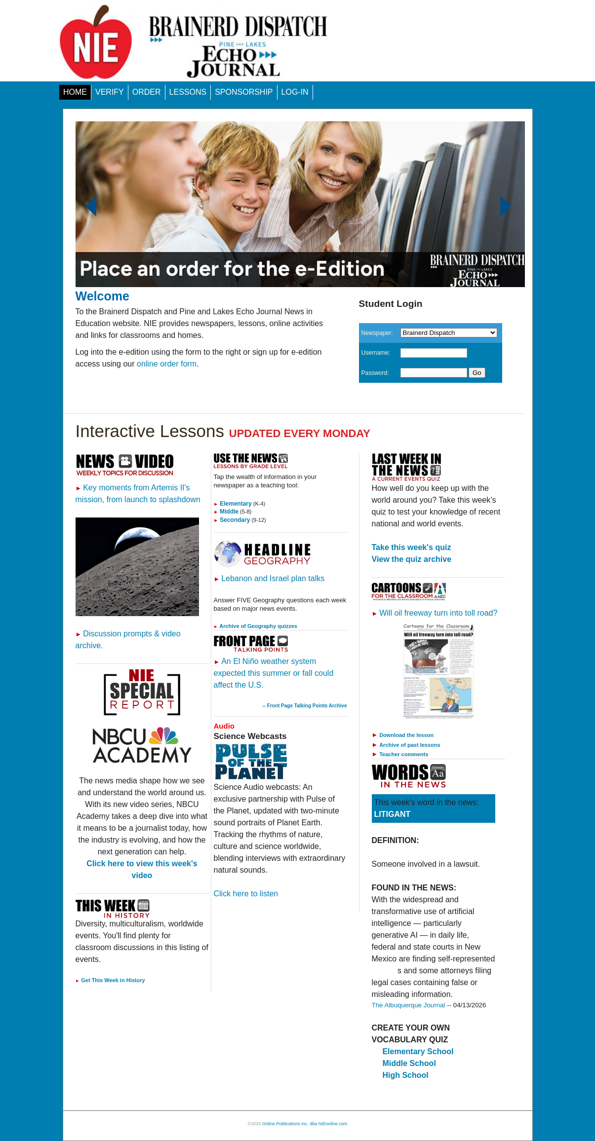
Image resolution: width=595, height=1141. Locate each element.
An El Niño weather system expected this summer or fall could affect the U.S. (274, 673)
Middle (226, 511)
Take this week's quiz (411, 547)
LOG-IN (295, 92)
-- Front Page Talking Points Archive (304, 705)
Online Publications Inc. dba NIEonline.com (305, 1123)
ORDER (146, 92)
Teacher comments (403, 754)
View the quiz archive (412, 559)
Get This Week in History (110, 980)
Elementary (233, 503)
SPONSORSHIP (244, 92)
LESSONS (188, 92)
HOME (75, 92)
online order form (167, 364)
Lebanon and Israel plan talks (269, 578)
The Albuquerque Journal (408, 1005)
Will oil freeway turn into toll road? (435, 613)
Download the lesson (406, 735)
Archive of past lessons (409, 745)
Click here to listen (246, 893)
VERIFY (109, 92)
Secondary (232, 519)
